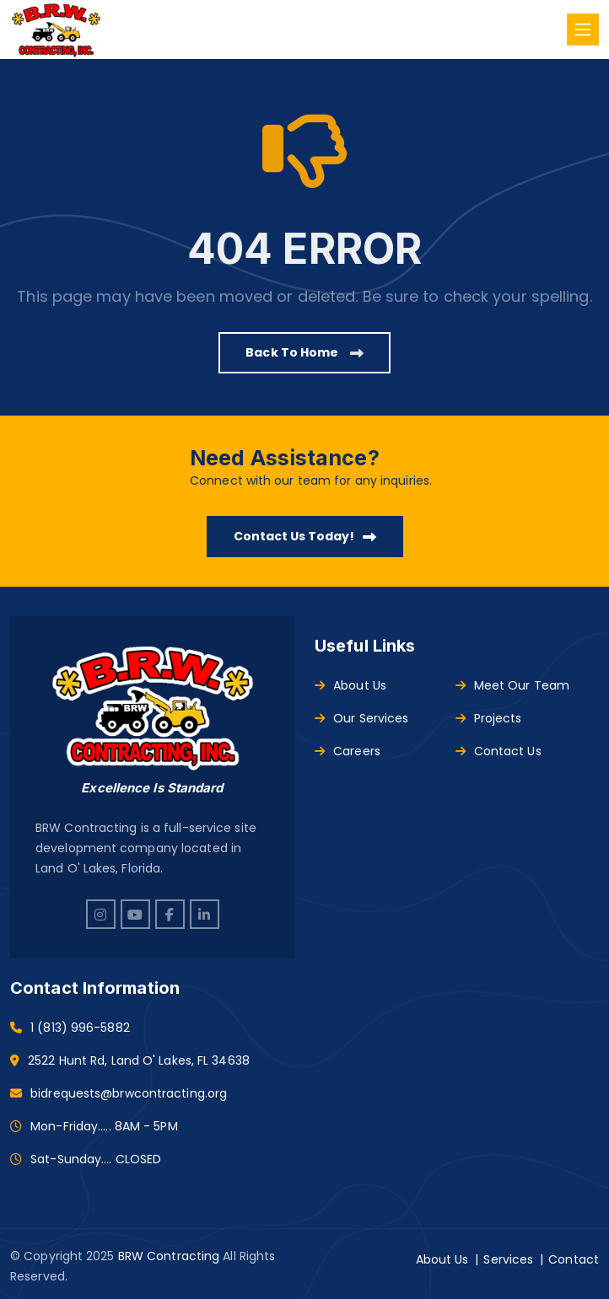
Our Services (361, 718)
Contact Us (498, 751)
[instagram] (101, 914)
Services (508, 1259)
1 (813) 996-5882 (80, 1027)
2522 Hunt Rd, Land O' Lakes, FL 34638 (139, 1060)
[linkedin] (204, 914)
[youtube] (135, 914)
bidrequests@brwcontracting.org (128, 1093)
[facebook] (170, 914)
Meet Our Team (512, 685)
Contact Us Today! (305, 536)
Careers (347, 751)
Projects (488, 718)
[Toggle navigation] (583, 29)
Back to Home (304, 352)
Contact (573, 1259)
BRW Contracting (169, 1256)
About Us (350, 685)
